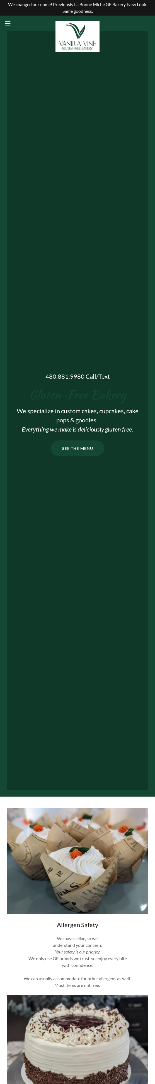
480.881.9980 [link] (64, 376)
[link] (77, 23)
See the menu (77, 448)
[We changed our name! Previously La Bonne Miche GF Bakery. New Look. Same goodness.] (77, 7)
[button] (13, 23)
